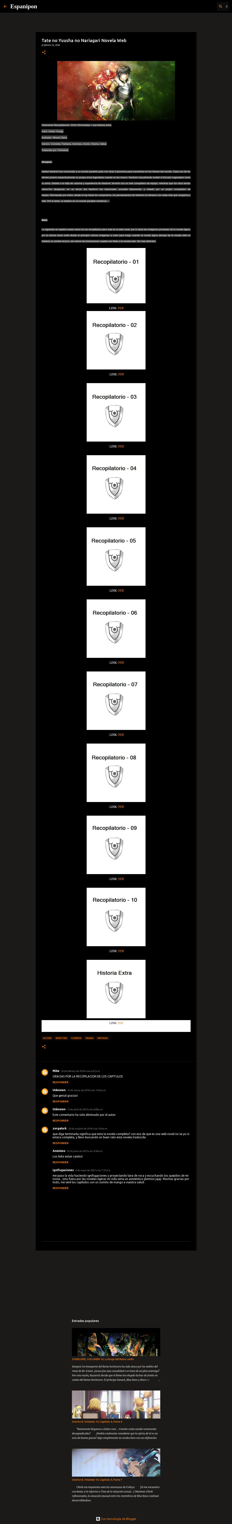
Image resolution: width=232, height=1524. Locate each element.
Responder (60, 1082)
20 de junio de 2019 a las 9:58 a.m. (85, 1151)
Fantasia (103, 1038)
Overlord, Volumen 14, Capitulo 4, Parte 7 (97, 1479)
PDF (121, 308)
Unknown (59, 1090)
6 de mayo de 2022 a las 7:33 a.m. (93, 1170)
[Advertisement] (116, 1282)
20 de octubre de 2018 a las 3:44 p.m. (87, 1128)
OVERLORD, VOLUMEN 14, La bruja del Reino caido (103, 1359)
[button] (44, 52)
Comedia (76, 1038)
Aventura (61, 1038)
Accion (47, 1038)
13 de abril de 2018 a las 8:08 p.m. (85, 1109)
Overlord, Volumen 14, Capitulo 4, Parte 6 (97, 1421)
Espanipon (23, 6)
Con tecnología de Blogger (116, 1518)
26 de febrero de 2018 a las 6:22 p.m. (80, 1071)
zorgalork (60, 1128)
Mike (56, 1070)
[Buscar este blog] (209, 6)
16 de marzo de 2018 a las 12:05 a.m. (86, 1090)
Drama (89, 1038)
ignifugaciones (63, 1170)
